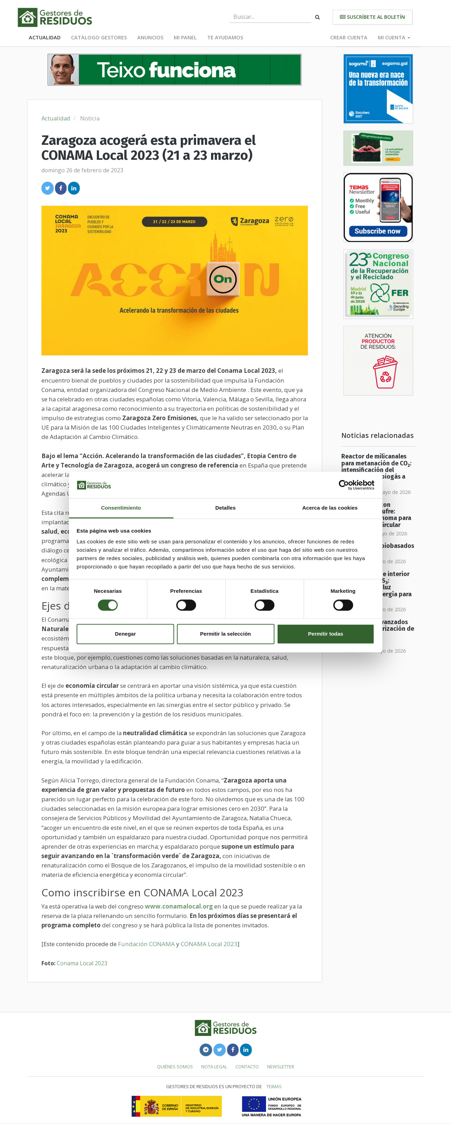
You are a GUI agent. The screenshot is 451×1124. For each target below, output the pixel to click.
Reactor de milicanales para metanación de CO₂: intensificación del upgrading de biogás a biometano (376, 470)
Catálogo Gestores (99, 37)
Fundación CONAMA (146, 944)
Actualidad (45, 37)
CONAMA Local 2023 (209, 944)
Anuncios (150, 37)
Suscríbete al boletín (372, 17)
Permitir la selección (225, 634)
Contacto (247, 1066)
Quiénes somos (175, 1066)
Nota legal (214, 1066)
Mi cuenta (394, 37)
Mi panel (185, 37)
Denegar (125, 634)
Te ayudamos (225, 37)
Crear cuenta (348, 37)
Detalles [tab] (225, 508)
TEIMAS (274, 1086)
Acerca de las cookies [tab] (330, 508)
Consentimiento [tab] (121, 508)
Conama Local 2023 (82, 963)
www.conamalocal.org (179, 906)
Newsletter (280, 1066)
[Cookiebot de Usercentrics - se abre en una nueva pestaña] (343, 485)
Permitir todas (325, 634)
